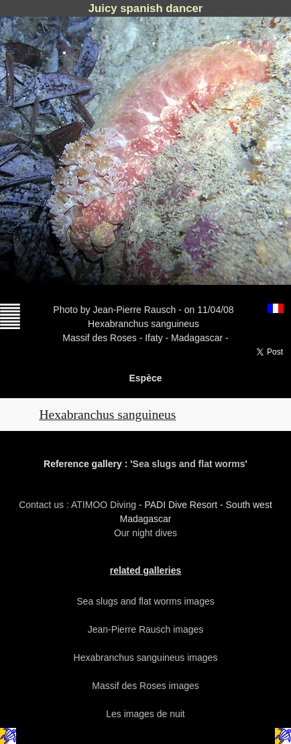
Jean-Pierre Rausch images (146, 629)
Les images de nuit (145, 713)
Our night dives (145, 533)
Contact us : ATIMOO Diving (79, 504)
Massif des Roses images (145, 685)
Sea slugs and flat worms (189, 463)
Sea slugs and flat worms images (145, 601)
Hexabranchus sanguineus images (146, 657)
